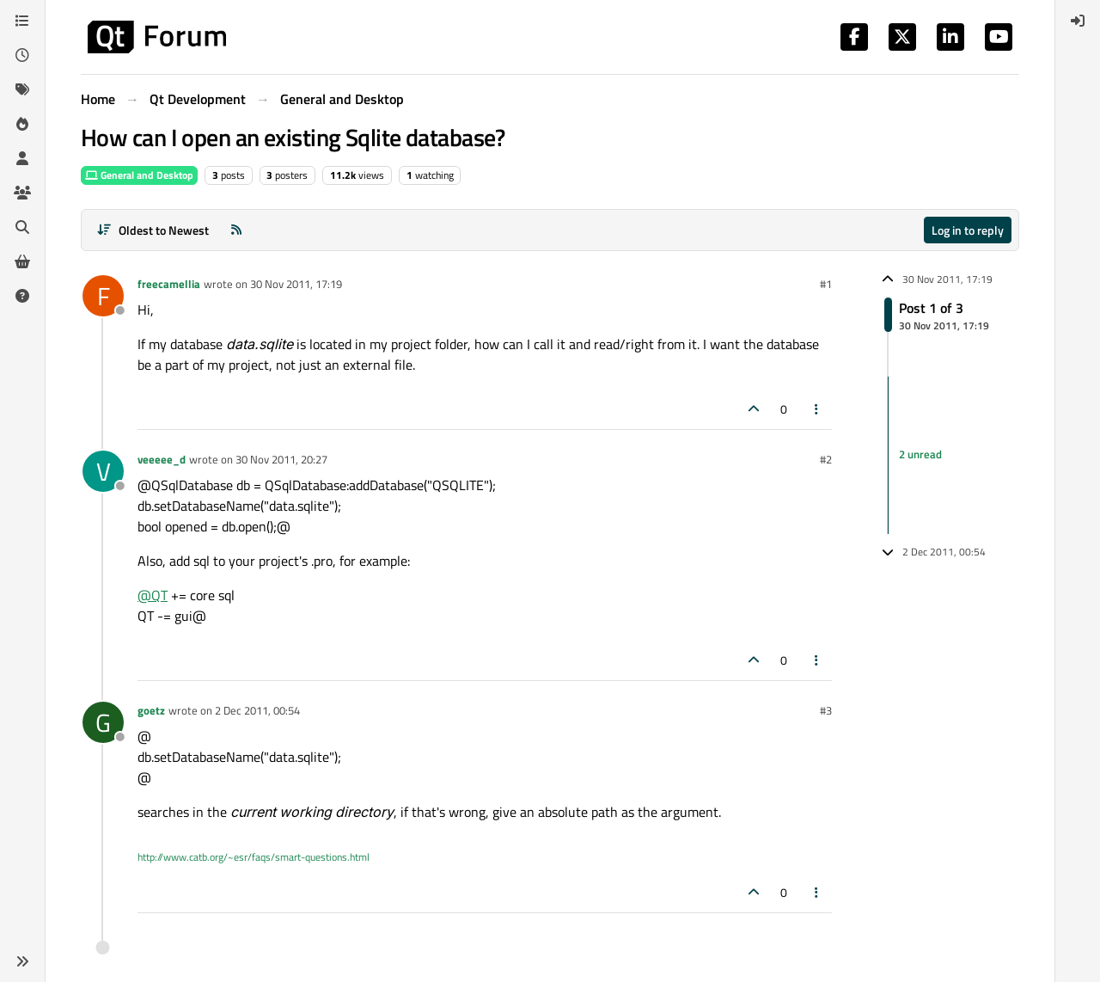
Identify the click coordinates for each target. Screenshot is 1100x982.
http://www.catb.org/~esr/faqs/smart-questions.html (254, 857)
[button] (22, 961)
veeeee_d (162, 459)
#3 (826, 710)
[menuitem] (1077, 20)
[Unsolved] (22, 296)
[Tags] (22, 89)
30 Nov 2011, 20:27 (281, 459)
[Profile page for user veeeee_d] (103, 471)
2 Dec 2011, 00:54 (257, 710)
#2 (826, 459)
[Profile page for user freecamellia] (103, 295)
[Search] (22, 227)
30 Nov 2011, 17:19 (296, 283)
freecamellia (169, 283)
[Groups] (22, 192)
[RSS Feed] (236, 230)
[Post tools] (817, 409)
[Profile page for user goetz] (103, 722)
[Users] (22, 158)
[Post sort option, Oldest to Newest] (153, 230)
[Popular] (22, 124)
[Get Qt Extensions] (22, 261)
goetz (151, 710)
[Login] (1077, 20)
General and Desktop (139, 175)
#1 (826, 283)
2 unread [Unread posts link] (920, 454)
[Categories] (22, 20)
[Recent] (22, 55)
